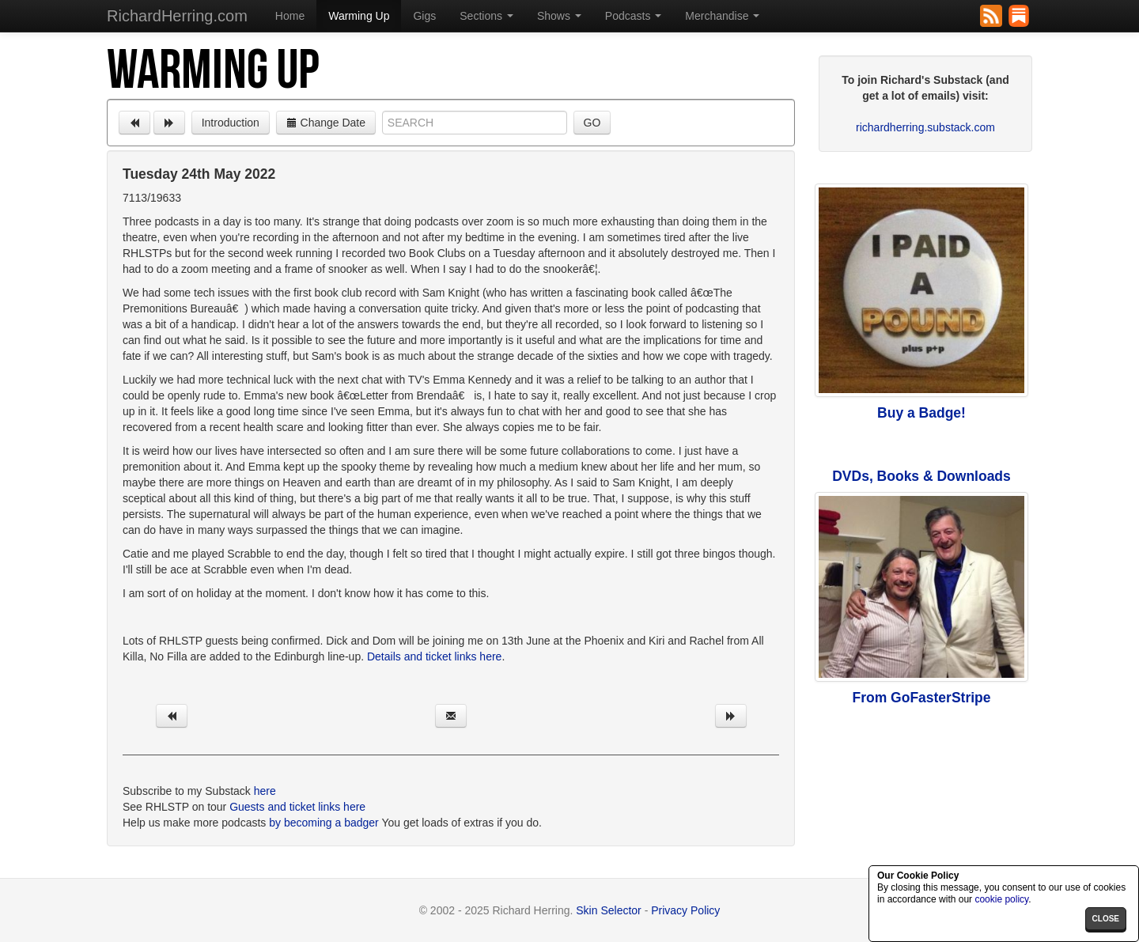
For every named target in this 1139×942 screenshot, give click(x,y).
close (1105, 918)
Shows (559, 15)
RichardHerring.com (177, 16)
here (265, 791)
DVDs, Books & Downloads (921, 476)
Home (290, 15)
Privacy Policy (685, 910)
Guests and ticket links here (297, 806)
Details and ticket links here (434, 656)
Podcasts (633, 15)
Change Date (325, 122)
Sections (486, 15)
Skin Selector (608, 910)
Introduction (230, 122)
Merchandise (722, 15)
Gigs (424, 15)
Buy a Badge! (921, 413)
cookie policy (1001, 899)
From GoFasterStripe (921, 698)
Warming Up (358, 15)
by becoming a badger (324, 822)
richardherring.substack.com (925, 127)
